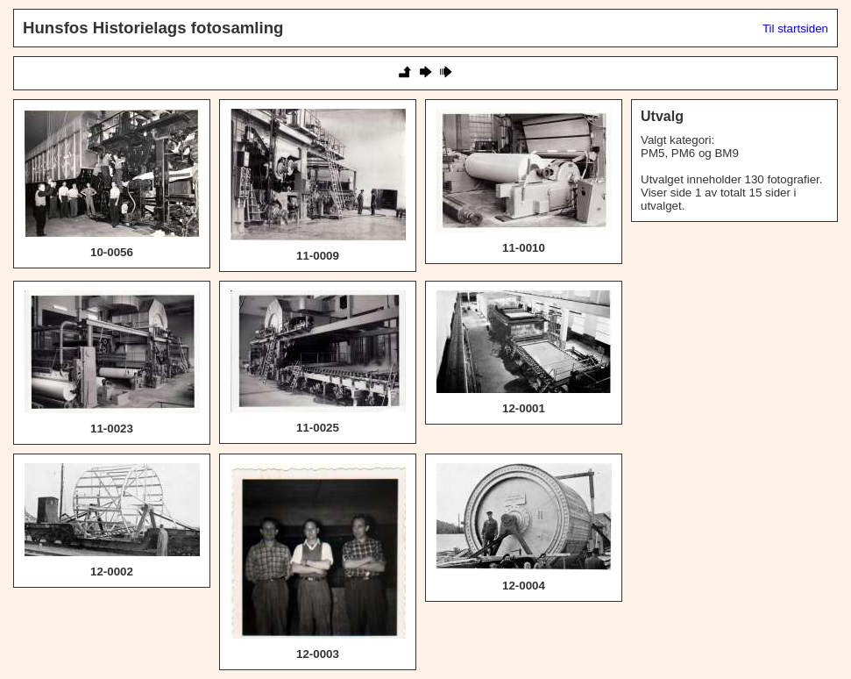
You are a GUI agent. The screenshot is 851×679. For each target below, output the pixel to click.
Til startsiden (795, 28)
